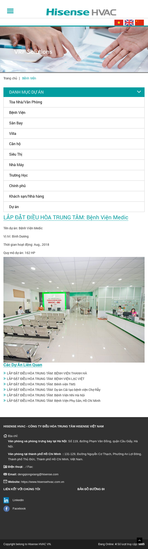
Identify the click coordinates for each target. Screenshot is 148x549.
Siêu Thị (15, 154)
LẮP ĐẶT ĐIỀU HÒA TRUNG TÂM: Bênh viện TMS (41, 384)
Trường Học (18, 175)
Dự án (14, 206)
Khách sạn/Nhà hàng (26, 196)
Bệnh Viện (29, 78)
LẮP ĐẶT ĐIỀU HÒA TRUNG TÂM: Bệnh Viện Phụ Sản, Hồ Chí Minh (53, 400)
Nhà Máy (16, 164)
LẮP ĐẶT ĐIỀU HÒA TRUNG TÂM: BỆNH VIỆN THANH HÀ (47, 373)
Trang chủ (10, 78)
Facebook (19, 508)
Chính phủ (17, 185)
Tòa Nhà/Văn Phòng (25, 101)
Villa (12, 133)
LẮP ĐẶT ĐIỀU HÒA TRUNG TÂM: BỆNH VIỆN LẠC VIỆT (45, 378)
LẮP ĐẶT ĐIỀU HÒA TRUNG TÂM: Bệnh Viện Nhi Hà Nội (46, 395)
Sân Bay (16, 122)
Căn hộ (15, 143)
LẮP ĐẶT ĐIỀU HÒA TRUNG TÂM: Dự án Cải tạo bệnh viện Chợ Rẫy (53, 389)
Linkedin (18, 500)
